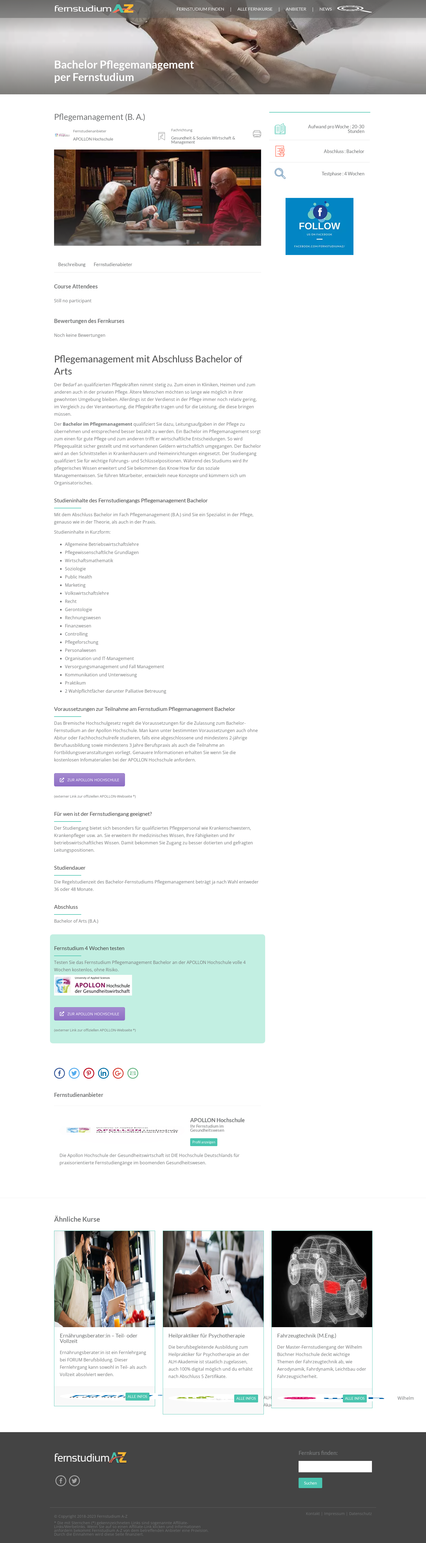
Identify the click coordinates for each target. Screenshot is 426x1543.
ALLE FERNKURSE (254, 8)
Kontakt (313, 1513)
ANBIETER (296, 8)
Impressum (334, 1513)
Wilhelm (405, 1398)
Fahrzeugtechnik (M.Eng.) (306, 1335)
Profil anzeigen (203, 1142)
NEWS (326, 8)
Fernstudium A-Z (112, 1516)
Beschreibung (72, 264)
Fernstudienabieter (113, 264)
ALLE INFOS (137, 1396)
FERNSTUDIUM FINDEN (200, 8)
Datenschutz (360, 1513)
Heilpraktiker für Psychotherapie (206, 1335)
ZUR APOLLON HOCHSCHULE (89, 779)
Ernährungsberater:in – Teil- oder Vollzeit (98, 1338)
